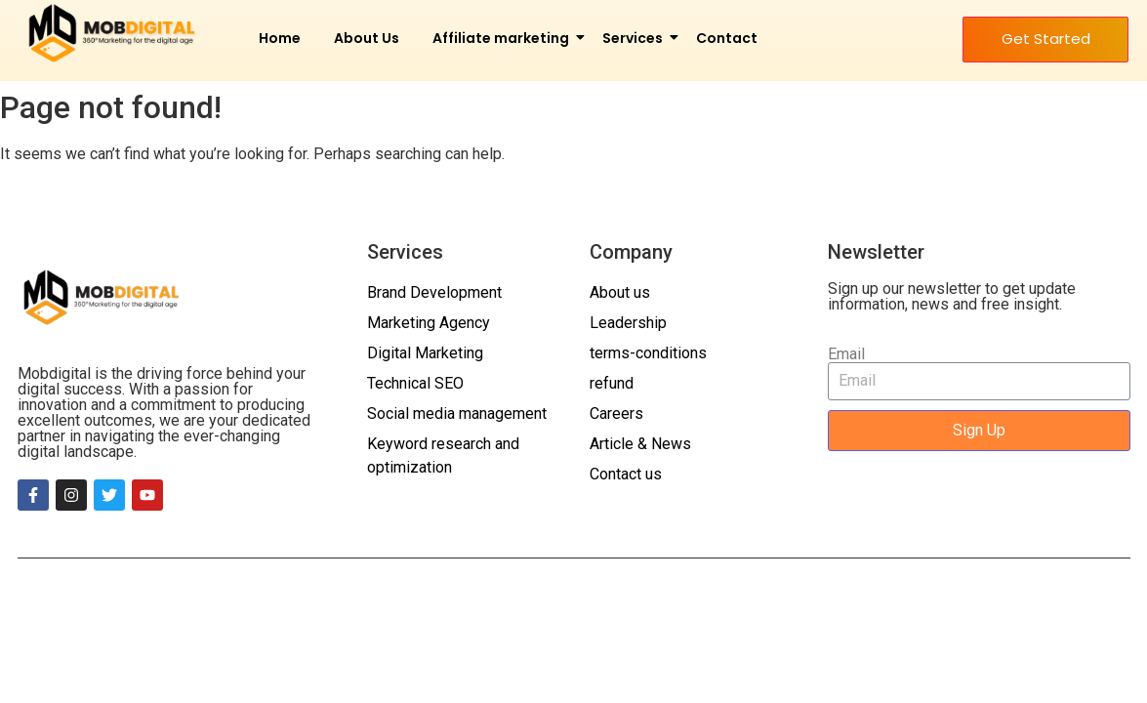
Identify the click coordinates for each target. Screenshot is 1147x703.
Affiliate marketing (504, 38)
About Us (366, 38)
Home (280, 38)
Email (846, 354)
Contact (727, 38)
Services (636, 38)
